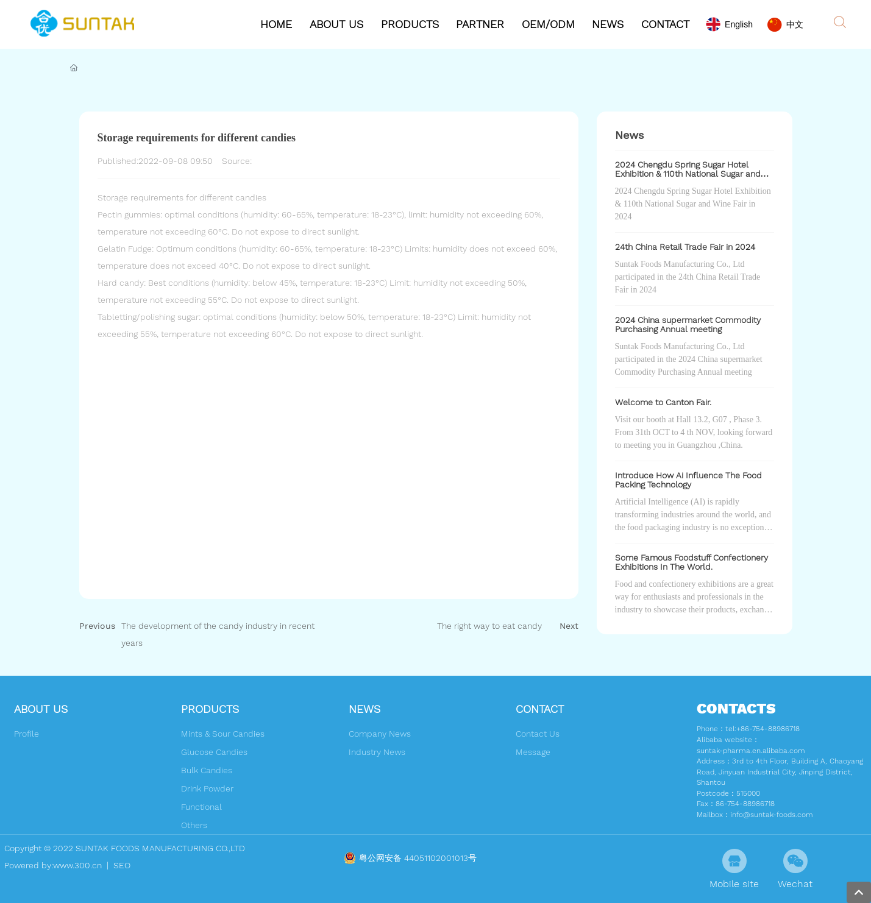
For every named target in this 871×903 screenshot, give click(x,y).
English (739, 24)
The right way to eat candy (489, 626)
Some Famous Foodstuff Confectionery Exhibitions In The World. (691, 562)
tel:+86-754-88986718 (762, 728)
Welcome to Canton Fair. (663, 402)
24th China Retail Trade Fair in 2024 (685, 247)
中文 (794, 24)
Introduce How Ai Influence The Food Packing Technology (688, 479)
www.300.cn (77, 865)
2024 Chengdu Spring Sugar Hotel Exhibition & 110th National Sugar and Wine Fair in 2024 (688, 174)
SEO (120, 865)
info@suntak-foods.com (771, 814)
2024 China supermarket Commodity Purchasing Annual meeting (688, 324)
